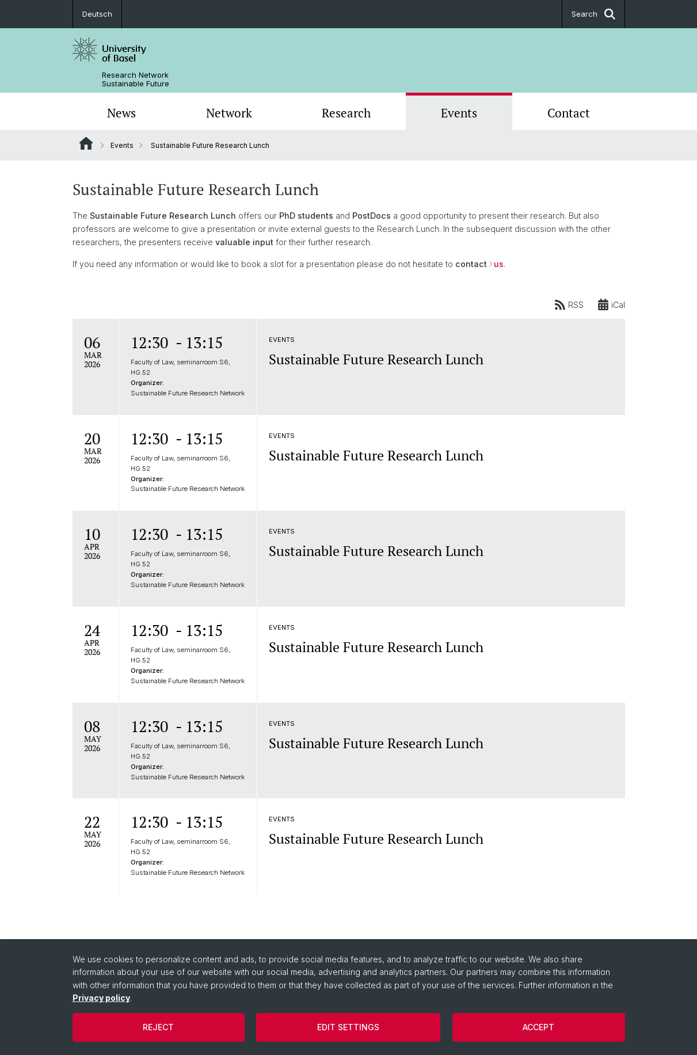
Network (229, 113)
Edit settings (348, 1027)
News (121, 113)
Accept (538, 1027)
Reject (158, 1027)
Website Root (86, 143)
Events (459, 113)
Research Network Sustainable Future (135, 79)
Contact (568, 113)
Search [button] (593, 14)
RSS (569, 304)
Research (346, 113)
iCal (611, 304)
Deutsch (97, 13)
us (499, 264)
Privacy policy (101, 998)
